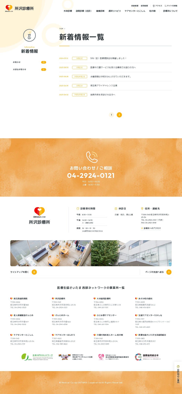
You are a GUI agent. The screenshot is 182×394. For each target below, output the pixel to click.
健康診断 (100, 11)
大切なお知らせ (29, 69)
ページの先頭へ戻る (154, 272)
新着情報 (134, 6)
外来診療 (68, 11)
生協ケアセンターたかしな (150, 315)
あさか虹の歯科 (145, 298)
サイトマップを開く (23, 272)
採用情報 (144, 6)
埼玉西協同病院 (20, 298)
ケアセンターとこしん (135, 11)
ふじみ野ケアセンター (107, 315)
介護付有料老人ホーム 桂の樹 (110, 335)
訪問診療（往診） (84, 11)
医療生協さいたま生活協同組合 (152, 335)
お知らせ (29, 62)
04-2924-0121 (91, 175)
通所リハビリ (114, 11)
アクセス (158, 6)
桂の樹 (152, 11)
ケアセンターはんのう (65, 335)
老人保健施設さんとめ (23, 315)
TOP (61, 28)
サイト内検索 (172, 6)
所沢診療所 (60, 298)
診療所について (170, 11)
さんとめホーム (62, 315)
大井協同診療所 (104, 298)
